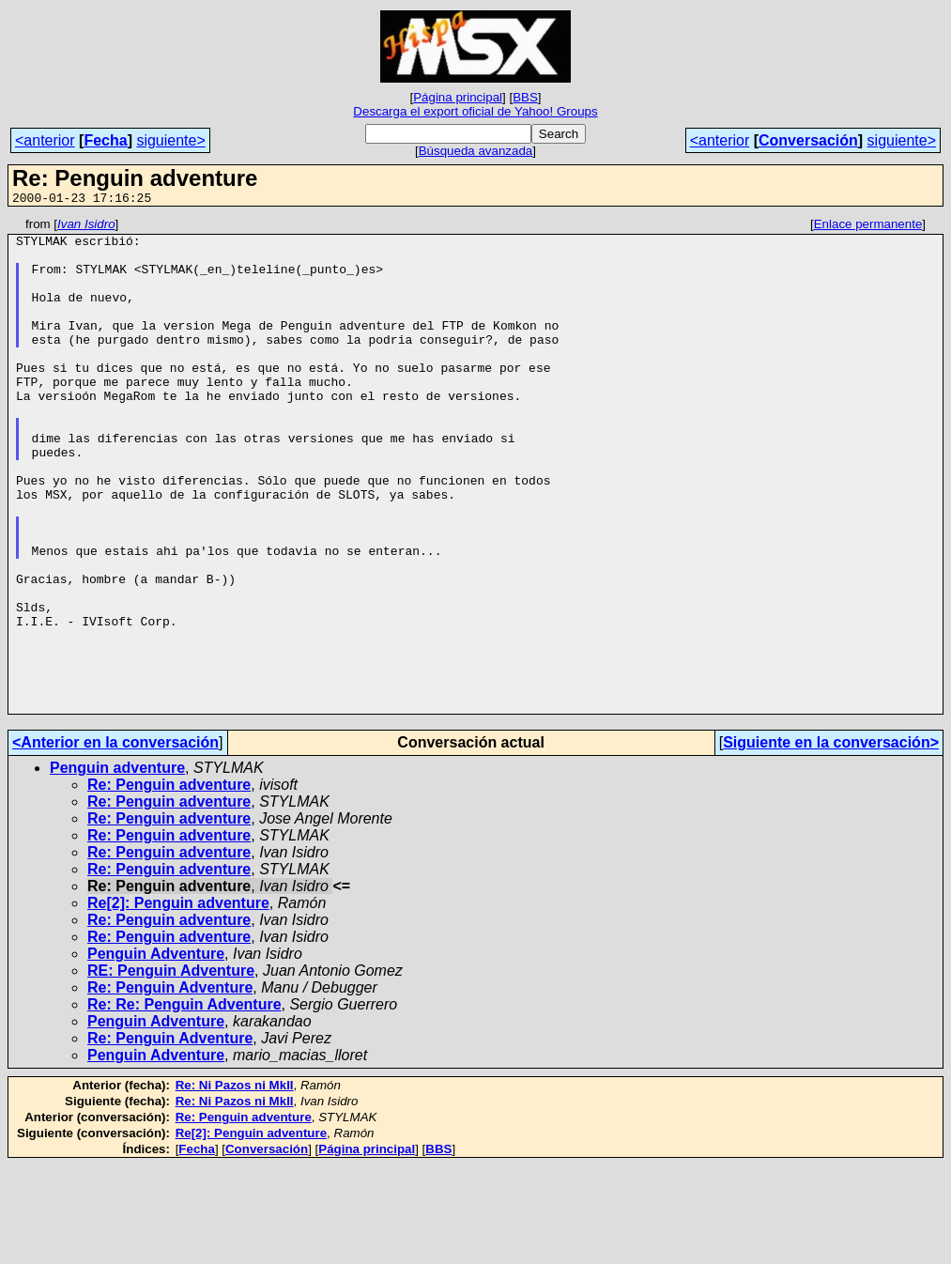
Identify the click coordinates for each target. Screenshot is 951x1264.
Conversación (808, 140)
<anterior (45, 140)
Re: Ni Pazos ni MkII (235, 1184)
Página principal (457, 97)
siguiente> (170, 140)
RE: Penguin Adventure (170, 1069)
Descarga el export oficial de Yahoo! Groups (475, 111)
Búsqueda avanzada (476, 151)
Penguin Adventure (155, 1052)
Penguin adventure (117, 866)
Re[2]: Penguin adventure (178, 1002)
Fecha (105, 140)
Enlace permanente (868, 227)
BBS (525, 97)
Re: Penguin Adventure (170, 1086)
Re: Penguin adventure (169, 883)
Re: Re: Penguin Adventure (184, 1103)
